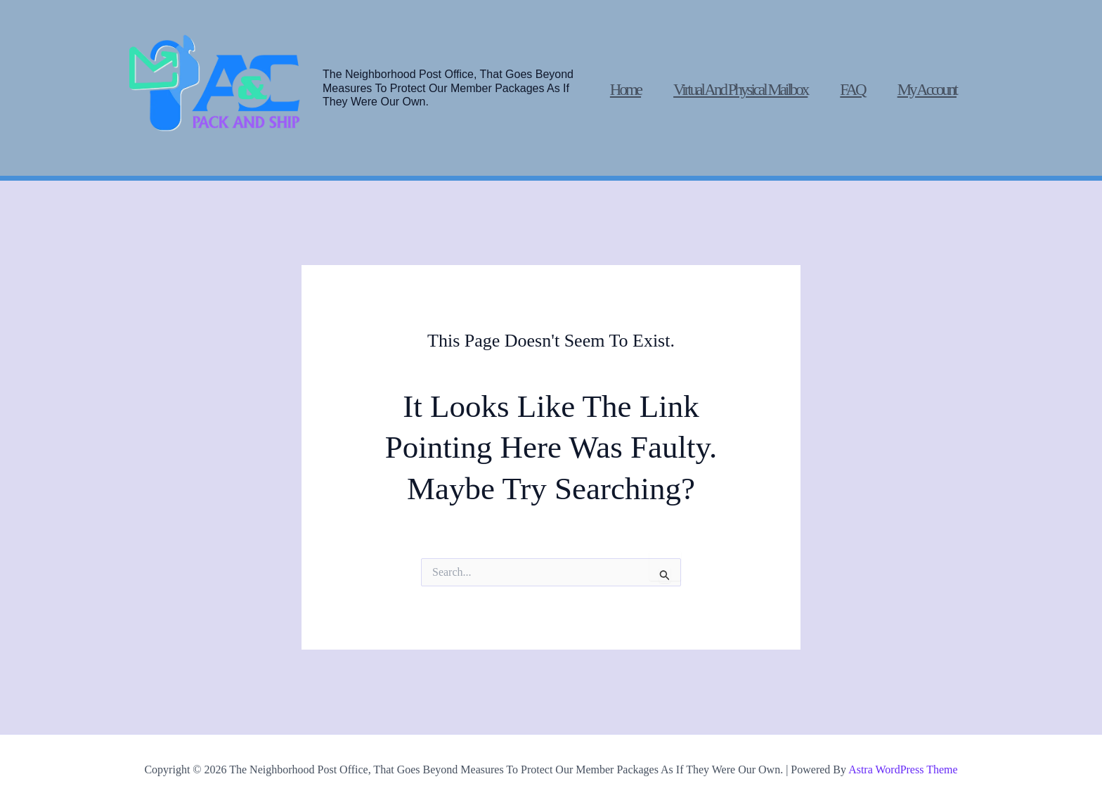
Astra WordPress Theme (902, 769)
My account (927, 90)
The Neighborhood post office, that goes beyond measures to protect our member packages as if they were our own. (448, 87)
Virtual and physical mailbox (740, 90)
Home (625, 90)
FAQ (852, 90)
